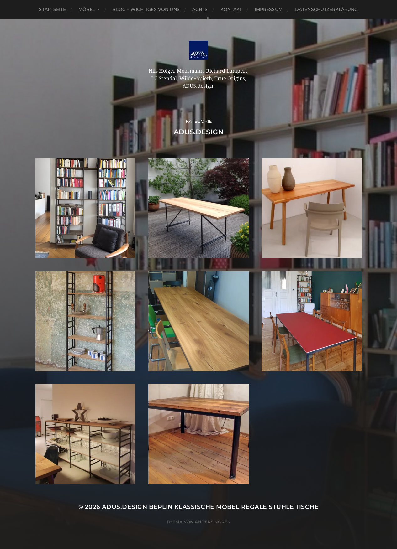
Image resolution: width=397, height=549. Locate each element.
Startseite (52, 9)
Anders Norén (213, 521)
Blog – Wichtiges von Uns (145, 9)
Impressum (269, 9)
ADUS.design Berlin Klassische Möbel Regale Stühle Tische (210, 506)
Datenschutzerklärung (326, 9)
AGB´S (200, 9)
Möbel (86, 9)
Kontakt (231, 9)
